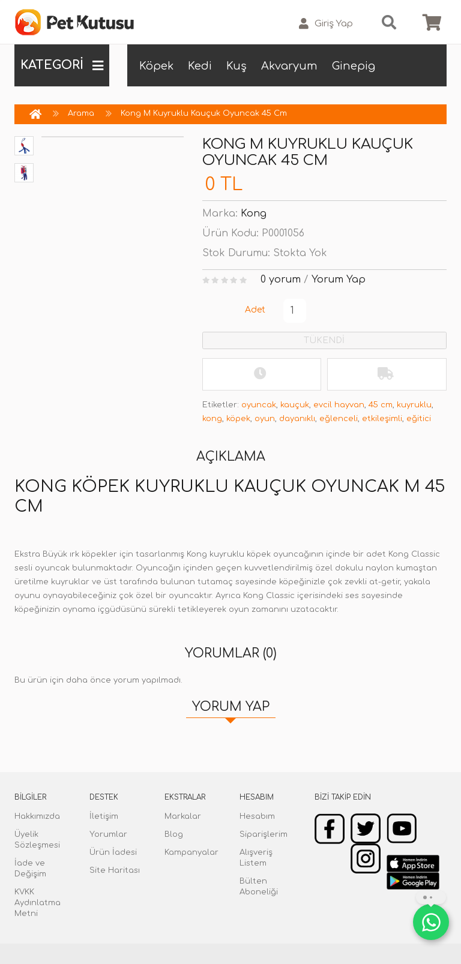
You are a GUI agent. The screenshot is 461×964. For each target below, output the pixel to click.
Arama (81, 113)
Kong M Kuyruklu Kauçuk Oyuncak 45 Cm (204, 113)
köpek (238, 419)
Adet (255, 309)
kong (212, 419)
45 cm (381, 405)
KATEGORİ (61, 65)
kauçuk (294, 405)
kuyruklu (414, 405)
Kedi (200, 66)
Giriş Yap (326, 23)
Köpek (156, 66)
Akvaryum (289, 66)
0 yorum (281, 279)
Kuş (236, 66)
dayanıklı (297, 419)
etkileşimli (382, 419)
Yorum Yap (339, 279)
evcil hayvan (338, 405)
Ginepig (353, 66)
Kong (254, 213)
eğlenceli (338, 419)
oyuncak (258, 405)
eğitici (418, 419)
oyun (265, 419)
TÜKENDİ (324, 340)
